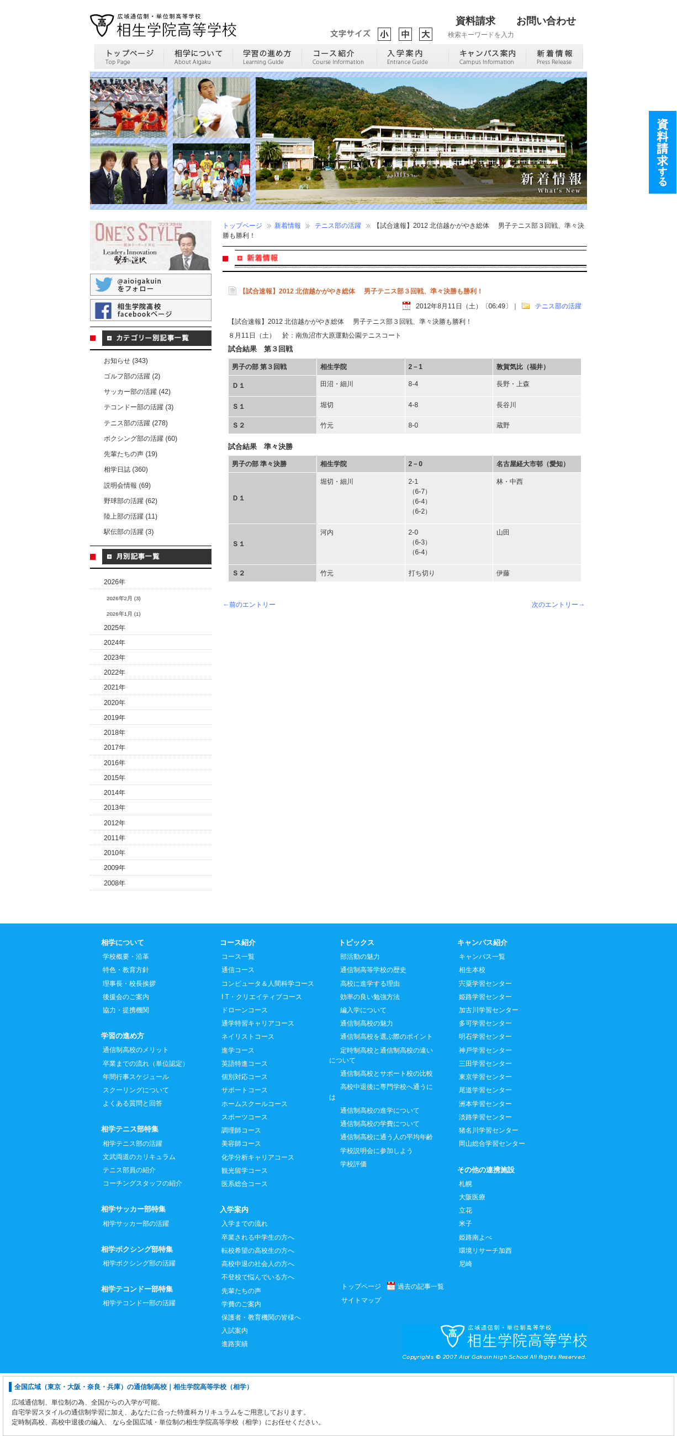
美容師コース (241, 1206)
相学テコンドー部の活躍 (139, 1365)
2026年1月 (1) (124, 614)
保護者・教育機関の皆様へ (261, 1380)
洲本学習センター (485, 1166)
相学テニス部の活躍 (132, 1206)
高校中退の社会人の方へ (257, 1326)
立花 (465, 1273)
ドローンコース (244, 1072)
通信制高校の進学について (380, 1173)
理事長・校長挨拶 (129, 1046)
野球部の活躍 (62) (130, 501)
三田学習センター (485, 1126)
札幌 (465, 1246)
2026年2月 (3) (124, 598)
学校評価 (353, 1226)
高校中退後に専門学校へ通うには (381, 1154)
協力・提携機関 (126, 1072)
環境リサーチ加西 (485, 1313)
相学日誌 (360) (126, 469)
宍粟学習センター (485, 1046)
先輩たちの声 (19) (130, 454)
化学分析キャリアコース (257, 1220)
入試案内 (234, 1393)
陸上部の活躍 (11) (130, 516)
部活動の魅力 (360, 1019)
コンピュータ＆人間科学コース (267, 1046)
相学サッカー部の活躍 (136, 1286)
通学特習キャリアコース (257, 1086)
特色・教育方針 (126, 1032)
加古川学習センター (489, 1072)
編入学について (363, 1072)
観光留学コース (244, 1233)
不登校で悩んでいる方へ (257, 1339)
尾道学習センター (485, 1152)
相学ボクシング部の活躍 (139, 1326)
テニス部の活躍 (338, 225)
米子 (465, 1286)
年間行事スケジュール (136, 1139)
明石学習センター (485, 1099)
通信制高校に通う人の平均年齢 (386, 1199)
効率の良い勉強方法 (370, 1059)
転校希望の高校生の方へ (257, 1313)
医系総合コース (244, 1246)
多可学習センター (485, 1086)
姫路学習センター (485, 1059)
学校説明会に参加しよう (376, 1213)
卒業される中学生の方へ (257, 1300)
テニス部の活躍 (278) (136, 423)
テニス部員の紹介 (129, 1232)
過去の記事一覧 (421, 1349)
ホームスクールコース (254, 1166)
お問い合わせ (546, 20)
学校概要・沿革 (126, 1019)
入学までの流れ (244, 1286)
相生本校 (472, 1032)
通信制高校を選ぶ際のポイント (386, 1099)
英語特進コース (244, 1126)
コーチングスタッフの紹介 (142, 1246)
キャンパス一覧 (482, 1019)
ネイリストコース (247, 1099)
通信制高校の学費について (380, 1186)
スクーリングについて (136, 1152)
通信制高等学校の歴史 (373, 1032)
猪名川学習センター (489, 1193)
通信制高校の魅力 (366, 1086)
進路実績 (234, 1406)
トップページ (242, 225)
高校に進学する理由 (370, 1046)
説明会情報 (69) (127, 485)
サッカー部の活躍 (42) (137, 392)
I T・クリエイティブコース (261, 1059)
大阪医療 (472, 1259)
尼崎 (465, 1326)
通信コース (238, 1032)
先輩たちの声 (241, 1353)
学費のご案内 (241, 1366)
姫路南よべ (475, 1300)
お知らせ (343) (126, 361)
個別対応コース (244, 1139)
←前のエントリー (249, 604)
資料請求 (475, 20)
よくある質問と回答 (132, 1166)
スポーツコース (244, 1179)
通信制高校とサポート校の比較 (386, 1136)
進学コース (238, 1113)
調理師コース (241, 1193)
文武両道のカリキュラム (139, 1219)
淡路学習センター (485, 1179)
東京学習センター (485, 1139)
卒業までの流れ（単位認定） (146, 1126)
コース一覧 (238, 1019)
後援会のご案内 (126, 1059)
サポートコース (244, 1152)
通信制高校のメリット (136, 1112)
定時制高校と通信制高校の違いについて (381, 1118)
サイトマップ (361, 1362)
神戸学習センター (485, 1113)
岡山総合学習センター (492, 1206)
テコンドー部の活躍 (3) (138, 407)
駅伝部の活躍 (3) (129, 532)
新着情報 (287, 225)
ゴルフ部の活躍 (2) (132, 376)
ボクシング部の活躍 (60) (140, 438)
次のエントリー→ (558, 604)
